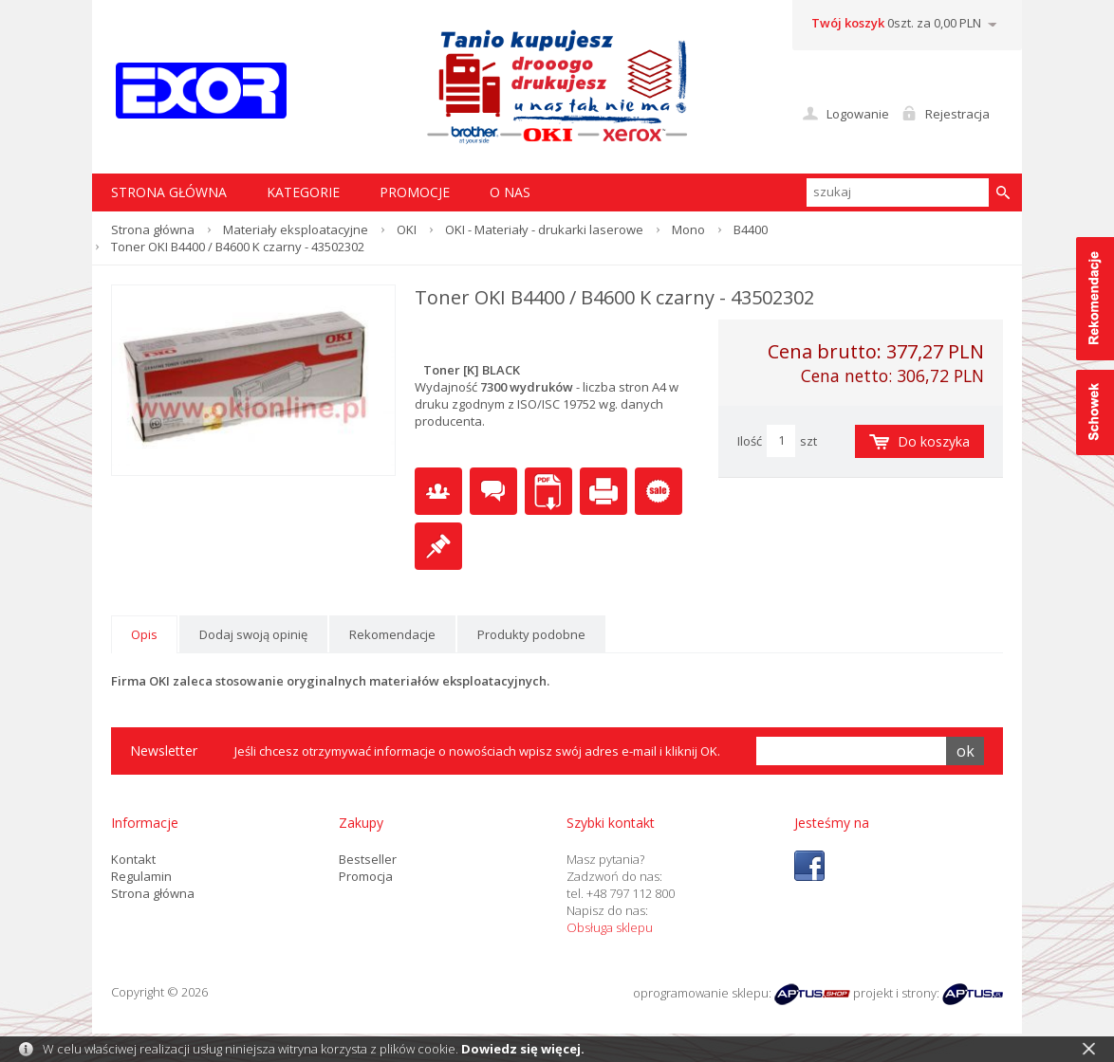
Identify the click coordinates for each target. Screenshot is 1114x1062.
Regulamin (141, 876)
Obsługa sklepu (609, 927)
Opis (144, 634)
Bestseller (368, 859)
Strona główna (153, 229)
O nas (510, 192)
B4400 (750, 229)
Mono (688, 229)
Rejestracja (957, 113)
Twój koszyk (847, 22)
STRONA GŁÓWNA (169, 192)
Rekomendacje (392, 634)
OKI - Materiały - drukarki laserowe (544, 229)
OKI (407, 229)
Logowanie (857, 113)
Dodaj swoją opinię (253, 634)
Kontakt (133, 859)
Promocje (415, 192)
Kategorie (303, 192)
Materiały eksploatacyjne (295, 229)
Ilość (749, 440)
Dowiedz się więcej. (523, 1048)
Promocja (366, 876)
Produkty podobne (531, 634)
